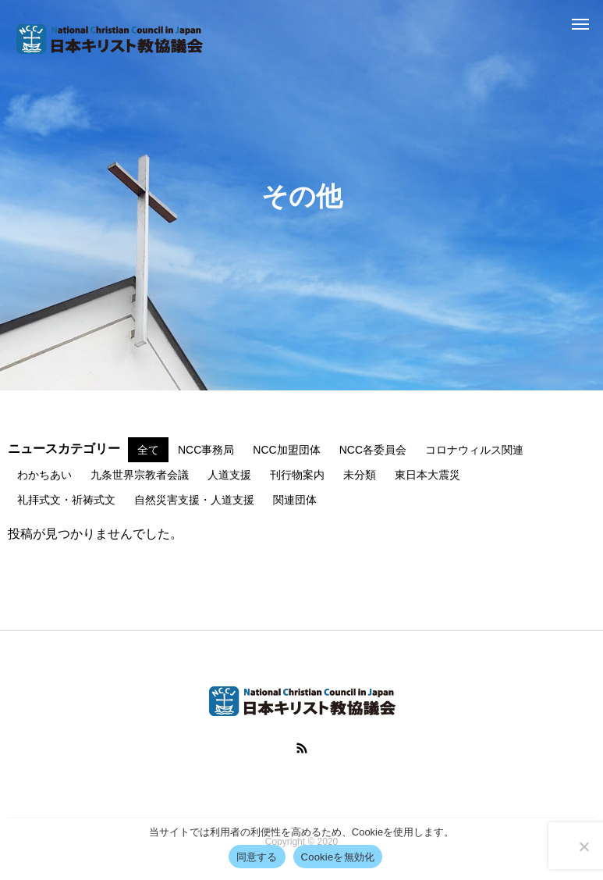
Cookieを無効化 (338, 857)
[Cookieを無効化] (583, 846)
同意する (257, 857)
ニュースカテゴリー (64, 449)
